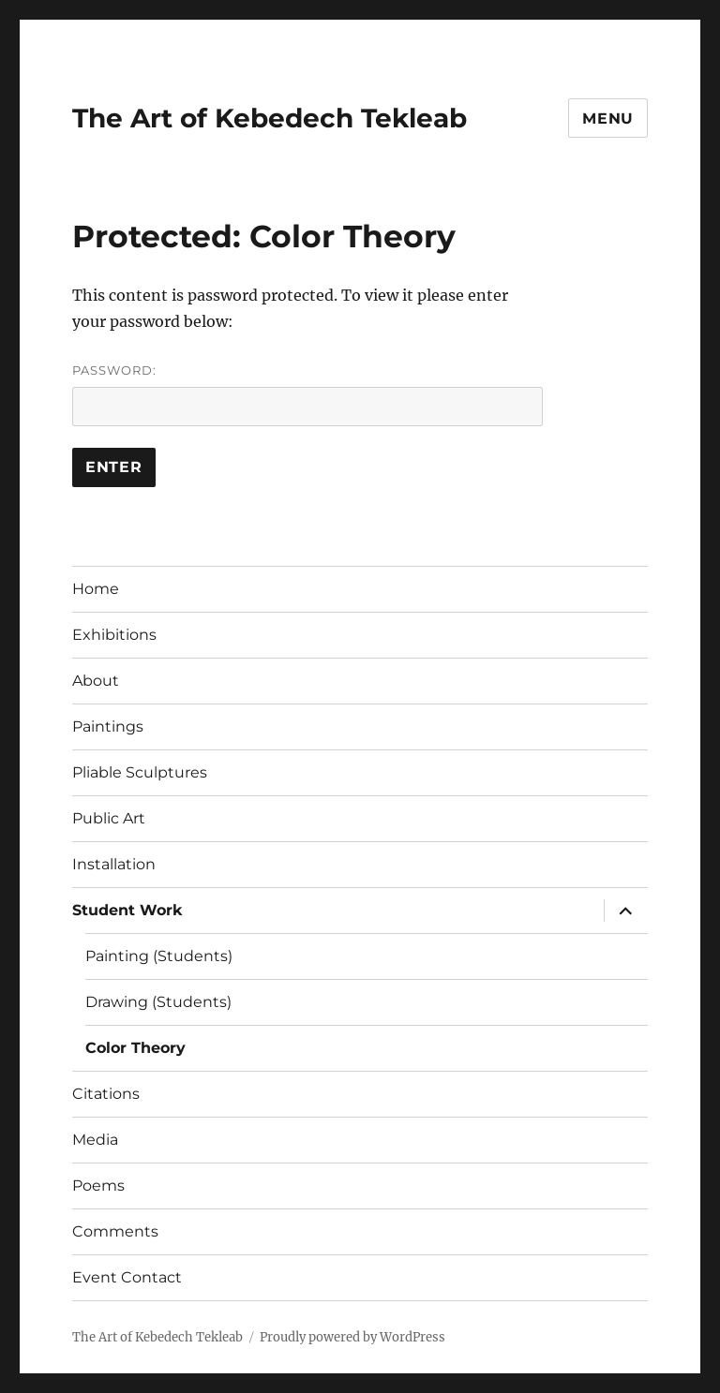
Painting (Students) (158, 956)
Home (95, 589)
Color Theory (135, 1048)
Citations (106, 1094)
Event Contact (127, 1277)
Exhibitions (114, 635)
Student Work (127, 910)
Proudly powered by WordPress (352, 1337)
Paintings (107, 726)
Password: (308, 394)
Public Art (108, 818)
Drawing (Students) (158, 1002)
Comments (115, 1231)
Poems (98, 1185)
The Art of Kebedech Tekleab (269, 118)
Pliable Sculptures (139, 772)
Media (95, 1139)
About (95, 680)
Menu (608, 118)
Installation (114, 864)
